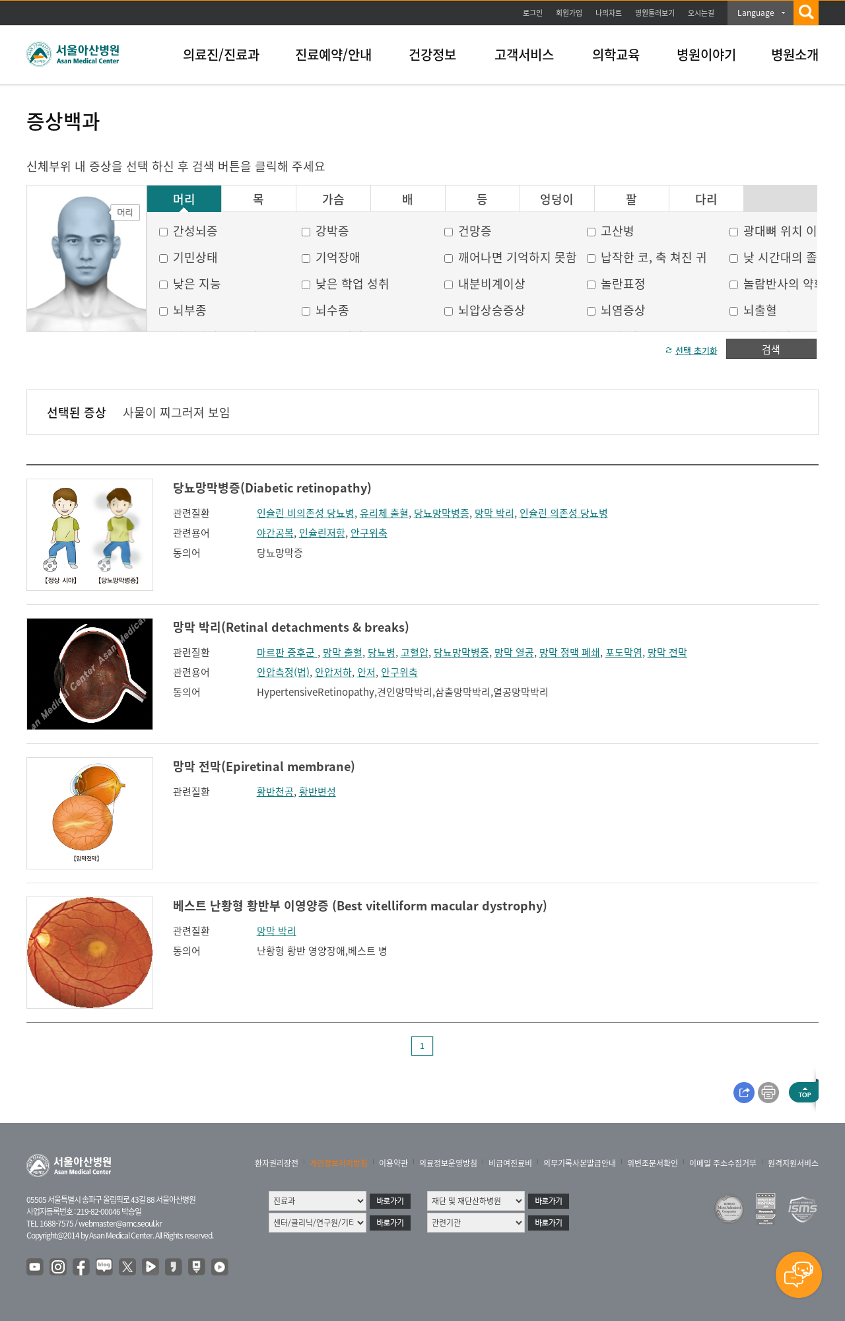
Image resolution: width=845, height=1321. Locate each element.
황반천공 (275, 791)
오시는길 (701, 12)
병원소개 (795, 54)
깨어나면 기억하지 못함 (517, 257)
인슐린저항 (322, 532)
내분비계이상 (491, 283)
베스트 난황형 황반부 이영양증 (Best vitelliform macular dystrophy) (360, 905)
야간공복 (275, 532)
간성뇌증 (195, 231)
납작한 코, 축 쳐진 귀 (654, 257)
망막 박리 (494, 513)
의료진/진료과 (221, 54)
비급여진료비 (510, 1163)
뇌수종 (332, 310)
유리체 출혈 (384, 513)
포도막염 (623, 652)
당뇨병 (381, 652)
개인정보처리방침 (339, 1163)
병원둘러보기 (655, 12)
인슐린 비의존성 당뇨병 (306, 513)
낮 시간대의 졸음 (785, 257)
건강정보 (432, 54)
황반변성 (317, 791)
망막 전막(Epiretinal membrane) (264, 766)
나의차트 (608, 12)
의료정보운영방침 (448, 1163)
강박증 (332, 231)
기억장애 (338, 257)
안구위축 (369, 532)
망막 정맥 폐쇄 (569, 652)
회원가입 (569, 12)
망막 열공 (514, 652)
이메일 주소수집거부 (723, 1163)
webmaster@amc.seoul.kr (120, 1223)
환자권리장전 (276, 1163)
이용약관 (393, 1163)
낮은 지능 (197, 283)
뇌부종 (190, 310)
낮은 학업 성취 (352, 283)
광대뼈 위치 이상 (785, 231)
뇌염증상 (623, 310)
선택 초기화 (696, 350)
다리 (706, 199)
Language (755, 12)
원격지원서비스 (793, 1163)
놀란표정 (623, 283)
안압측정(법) (283, 672)
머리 (184, 199)
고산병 (617, 231)
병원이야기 (706, 54)
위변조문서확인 (652, 1163)
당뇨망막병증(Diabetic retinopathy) (272, 487)
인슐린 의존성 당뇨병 (564, 513)
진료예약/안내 (333, 54)
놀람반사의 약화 (784, 283)
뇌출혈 (760, 310)
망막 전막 (667, 652)
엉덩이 (557, 199)
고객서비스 (524, 54)
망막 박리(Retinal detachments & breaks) (291, 627)
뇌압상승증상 (491, 310)
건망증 (475, 231)
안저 (366, 672)
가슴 (333, 199)
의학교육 (616, 54)
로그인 (533, 12)
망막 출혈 (342, 652)
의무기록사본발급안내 (579, 1163)
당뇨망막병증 (441, 513)
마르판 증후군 (287, 652)
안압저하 (333, 672)
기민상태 (195, 257)
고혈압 (414, 652)
